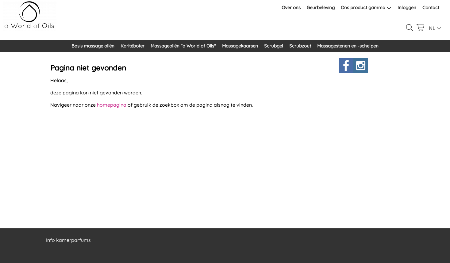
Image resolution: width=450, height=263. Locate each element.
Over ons (291, 7)
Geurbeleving (321, 7)
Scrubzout (300, 46)
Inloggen (407, 7)
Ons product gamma (366, 7)
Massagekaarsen (240, 46)
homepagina (111, 105)
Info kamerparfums (68, 240)
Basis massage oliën (92, 46)
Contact (430, 7)
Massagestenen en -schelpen (348, 46)
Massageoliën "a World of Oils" (183, 46)
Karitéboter (132, 46)
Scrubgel (273, 46)
